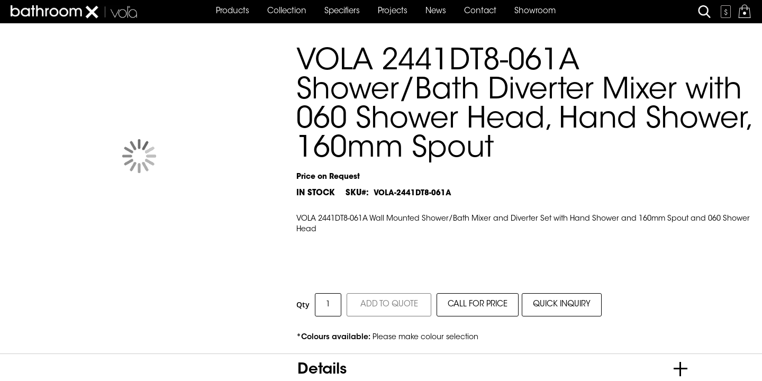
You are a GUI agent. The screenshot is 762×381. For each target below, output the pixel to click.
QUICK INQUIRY (562, 305)
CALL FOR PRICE (477, 305)
